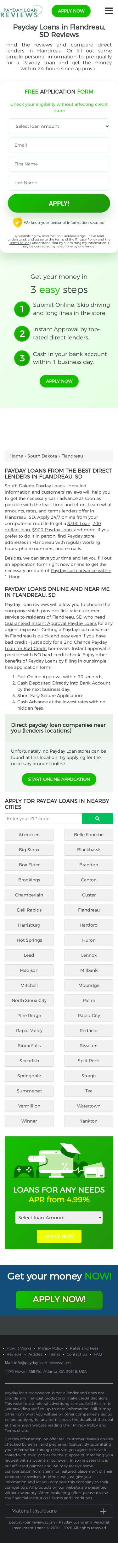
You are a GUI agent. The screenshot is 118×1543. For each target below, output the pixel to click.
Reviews (14, 1354)
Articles (35, 1354)
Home (16, 456)
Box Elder (29, 865)
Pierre (89, 1000)
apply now (71, 11)
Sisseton (89, 1045)
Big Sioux (29, 850)
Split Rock (89, 1061)
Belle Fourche (89, 834)
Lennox (89, 955)
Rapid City (89, 1015)
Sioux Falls (29, 1045)
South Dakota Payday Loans (35, 486)
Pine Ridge (29, 1015)
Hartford (89, 925)
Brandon (88, 865)
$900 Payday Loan (52, 530)
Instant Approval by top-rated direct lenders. (66, 333)
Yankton (89, 1121)
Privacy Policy (86, 239)
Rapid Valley (29, 1030)
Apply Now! (59, 1299)
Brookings (29, 880)
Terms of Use (19, 243)
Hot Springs (29, 940)
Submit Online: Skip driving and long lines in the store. (71, 309)
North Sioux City (29, 1000)
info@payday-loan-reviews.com (42, 1362)
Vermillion (29, 1106)
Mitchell (29, 985)
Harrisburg (29, 925)
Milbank (89, 970)
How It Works (19, 1348)
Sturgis (88, 1076)
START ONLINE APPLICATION (59, 779)
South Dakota (42, 456)
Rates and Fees (84, 1348)
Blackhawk (89, 850)
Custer (89, 895)
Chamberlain (29, 895)
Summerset (29, 1091)
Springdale (29, 1076)
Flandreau (89, 910)
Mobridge (88, 985)
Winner (29, 1121)
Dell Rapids (29, 910)
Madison (29, 970)
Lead (29, 955)
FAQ (98, 1354)
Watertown (88, 1106)
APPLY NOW (59, 1236)
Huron (89, 940)
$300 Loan (78, 523)
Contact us (77, 1354)
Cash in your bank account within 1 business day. (70, 358)
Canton (89, 880)
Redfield (89, 1030)
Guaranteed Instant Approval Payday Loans (51, 623)
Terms (54, 1354)
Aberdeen (29, 834)
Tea (89, 1091)
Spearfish (29, 1061)
